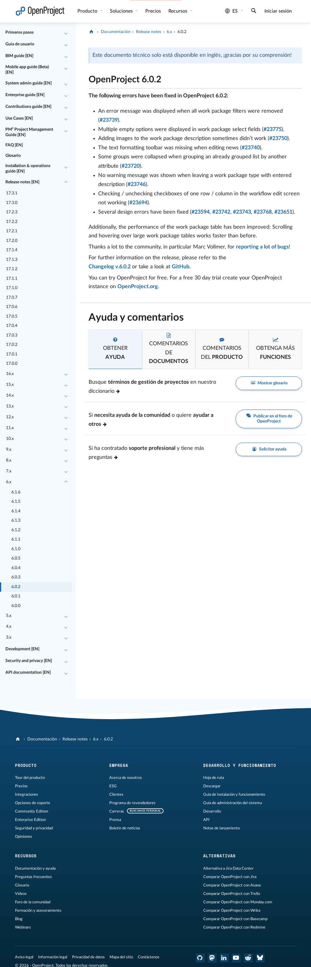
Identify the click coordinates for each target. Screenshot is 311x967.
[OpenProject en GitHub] (200, 957)
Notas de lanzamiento (221, 828)
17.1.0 (11, 288)
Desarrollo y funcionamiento (239, 765)
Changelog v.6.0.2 (110, 267)
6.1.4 (15, 511)
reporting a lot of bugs (262, 247)
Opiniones (23, 836)
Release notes (148, 32)
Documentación (116, 32)
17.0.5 (11, 316)
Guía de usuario (19, 44)
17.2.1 (11, 231)
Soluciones (122, 11)
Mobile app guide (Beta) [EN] (27, 70)
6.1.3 (15, 520)
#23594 (201, 212)
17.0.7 (11, 297)
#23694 (138, 203)
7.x (8, 471)
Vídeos (21, 893)
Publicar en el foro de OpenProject (269, 418)
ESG (113, 786)
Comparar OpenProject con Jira (229, 877)
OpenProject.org (137, 286)
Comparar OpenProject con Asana (232, 885)
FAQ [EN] (14, 145)
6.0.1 (15, 596)
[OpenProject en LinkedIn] (224, 957)
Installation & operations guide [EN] (27, 168)
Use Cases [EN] (19, 118)
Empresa (118, 765)
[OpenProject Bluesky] (260, 957)
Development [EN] (22, 649)
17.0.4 (11, 326)
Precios (153, 11)
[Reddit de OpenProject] (248, 957)
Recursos (178, 11)
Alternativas (219, 856)
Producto (87, 11)
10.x (10, 439)
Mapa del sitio (121, 957)
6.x (8, 482)
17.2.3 (11, 212)
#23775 (273, 129)
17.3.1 (11, 193)
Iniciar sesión (278, 11)
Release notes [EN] (22, 182)
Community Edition (31, 811)
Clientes (116, 794)
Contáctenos (148, 957)
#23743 (242, 212)
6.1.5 (15, 501)
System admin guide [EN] (28, 83)
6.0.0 (15, 606)
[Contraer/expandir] (65, 32)
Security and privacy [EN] (28, 661)
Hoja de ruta (213, 777)
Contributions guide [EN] (28, 107)
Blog (19, 919)
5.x (8, 616)
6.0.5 (15, 558)
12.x (10, 417)
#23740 (251, 148)
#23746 (137, 184)
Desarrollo (212, 811)
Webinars (23, 927)
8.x (8, 460)
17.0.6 (11, 307)
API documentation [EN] (28, 672)
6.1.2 (15, 530)
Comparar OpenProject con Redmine (234, 927)
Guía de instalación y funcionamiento (234, 794)
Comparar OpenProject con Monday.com (237, 902)
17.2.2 (11, 222)
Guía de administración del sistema (232, 803)
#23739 (109, 120)
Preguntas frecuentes (33, 877)
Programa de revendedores (132, 803)
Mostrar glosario (269, 383)
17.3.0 (11, 203)
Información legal (52, 957)
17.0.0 (11, 363)
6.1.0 (15, 549)
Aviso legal (24, 957)
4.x (8, 626)
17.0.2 (11, 345)
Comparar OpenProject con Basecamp (235, 919)
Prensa (115, 820)
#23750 (278, 138)
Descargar (212, 786)
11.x (10, 428)
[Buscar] (253, 11)
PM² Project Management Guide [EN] (29, 132)
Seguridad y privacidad (34, 828)
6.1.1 (15, 539)
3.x (8, 637)
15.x (10, 385)
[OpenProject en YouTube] (236, 957)
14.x (10, 395)
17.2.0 (11, 241)
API (206, 820)
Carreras (116, 811)
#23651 (283, 212)
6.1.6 (15, 492)
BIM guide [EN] (19, 56)
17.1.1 (11, 278)
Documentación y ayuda (35, 868)
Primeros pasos (19, 32)
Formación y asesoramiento (38, 910)
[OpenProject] (92, 32)
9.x (8, 449)
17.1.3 (11, 260)
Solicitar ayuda (268, 449)
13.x (10, 406)
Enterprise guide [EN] (24, 95)
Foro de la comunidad (32, 902)
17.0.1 (11, 354)
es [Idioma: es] (231, 11)
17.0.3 (11, 335)
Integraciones (26, 794)
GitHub (180, 267)
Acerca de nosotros (125, 777)
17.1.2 (11, 269)
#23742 (221, 212)
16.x (10, 374)
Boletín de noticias (124, 828)
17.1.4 (11, 250)
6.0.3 (15, 577)
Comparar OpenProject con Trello (231, 893)
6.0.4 (15, 568)
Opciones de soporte (32, 803)
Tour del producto (30, 777)
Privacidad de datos (88, 957)
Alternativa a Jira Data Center (228, 868)
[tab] (115, 349)
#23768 (263, 212)
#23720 (131, 166)
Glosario (13, 156)
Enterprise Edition (30, 820)
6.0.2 (15, 587)
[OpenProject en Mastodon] (212, 957)
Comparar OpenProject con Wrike (232, 910)
